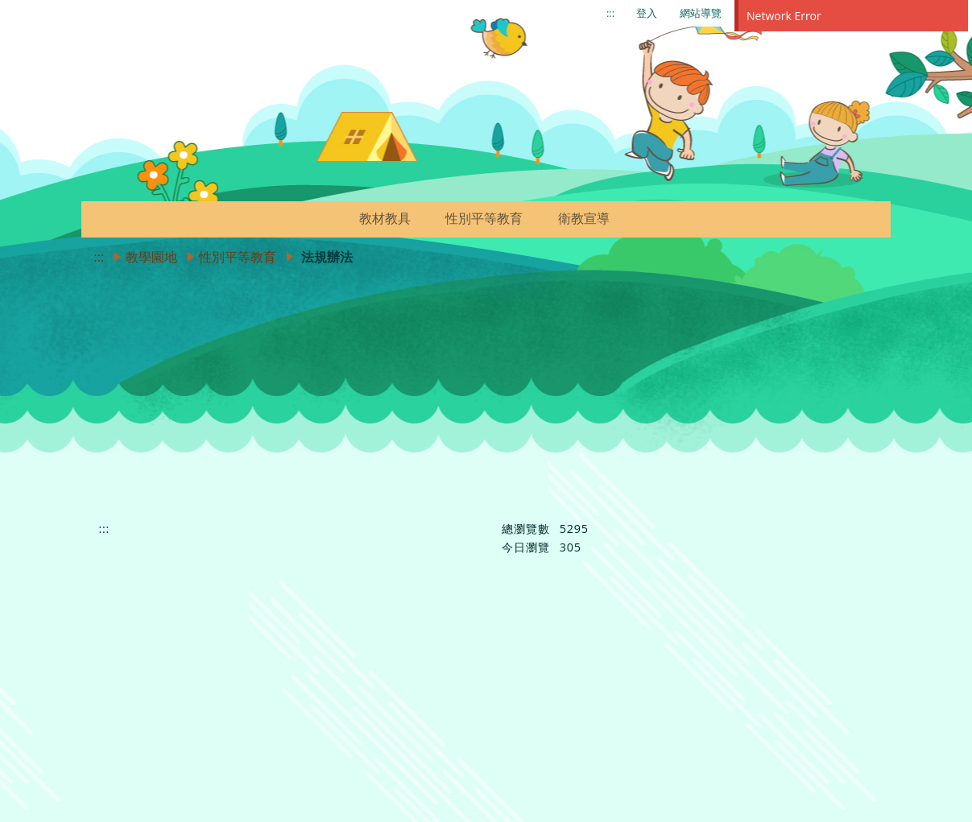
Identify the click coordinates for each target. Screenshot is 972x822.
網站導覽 (701, 13)
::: (610, 13)
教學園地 (151, 257)
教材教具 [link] (385, 218)
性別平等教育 (237, 257)
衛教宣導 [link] (584, 218)
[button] (424, 218)
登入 (646, 13)
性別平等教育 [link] (484, 218)
